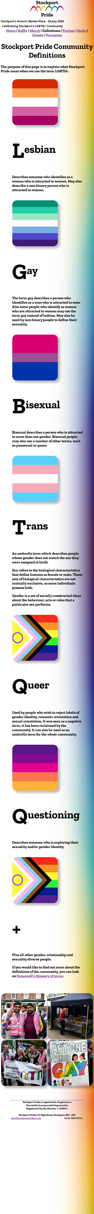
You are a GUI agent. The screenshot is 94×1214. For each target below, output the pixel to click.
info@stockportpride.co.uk (26, 1118)
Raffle (22, 30)
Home (11, 30)
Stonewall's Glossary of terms (40, 976)
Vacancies (54, 35)
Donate (38, 35)
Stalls (81, 30)
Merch (35, 30)
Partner (68, 30)
